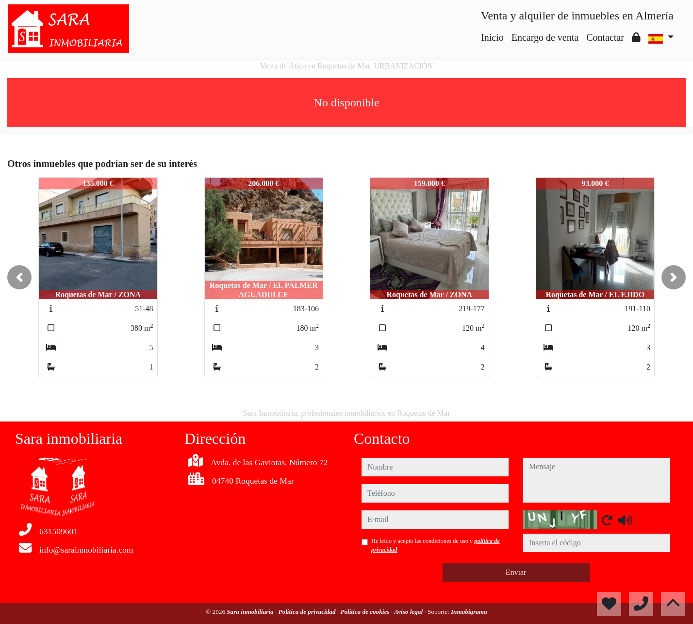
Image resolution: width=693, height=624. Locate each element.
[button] (19, 277)
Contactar (605, 37)
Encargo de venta (545, 37)
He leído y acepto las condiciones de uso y (435, 545)
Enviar (516, 572)
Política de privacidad (308, 611)
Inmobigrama (469, 611)
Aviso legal (409, 611)
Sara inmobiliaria (251, 611)
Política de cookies (365, 611)
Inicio (492, 37)
